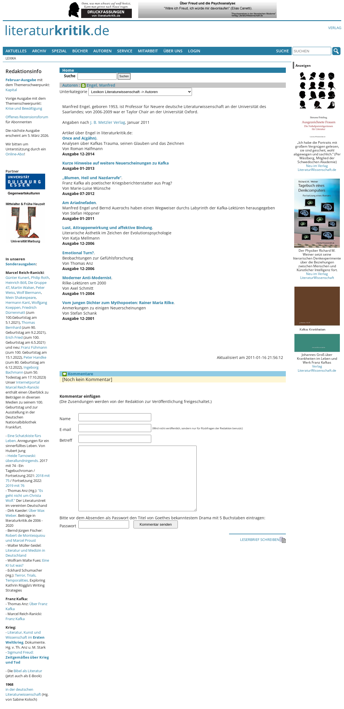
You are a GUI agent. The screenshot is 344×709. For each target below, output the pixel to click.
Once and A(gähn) (79, 138)
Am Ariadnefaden (79, 202)
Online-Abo (15, 153)
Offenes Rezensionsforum (27, 116)
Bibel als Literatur (28, 670)
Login (194, 50)
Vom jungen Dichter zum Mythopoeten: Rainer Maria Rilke (118, 302)
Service (124, 50)
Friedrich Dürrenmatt (21, 310)
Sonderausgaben (21, 263)
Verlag (334, 27)
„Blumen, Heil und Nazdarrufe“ (91, 177)
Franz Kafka (15, 618)
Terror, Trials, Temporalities (21, 578)
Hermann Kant (18, 302)
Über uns (173, 50)
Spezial (59, 50)
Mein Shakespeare (21, 297)
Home (68, 70)
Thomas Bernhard (20, 325)
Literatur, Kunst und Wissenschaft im (25, 637)
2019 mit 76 (15, 485)
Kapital (11, 89)
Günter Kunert (17, 277)
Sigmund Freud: (27, 657)
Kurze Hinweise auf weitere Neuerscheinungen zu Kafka (115, 163)
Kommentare (77, 373)
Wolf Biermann (29, 292)
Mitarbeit (148, 50)
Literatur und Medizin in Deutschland (25, 553)
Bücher (80, 50)
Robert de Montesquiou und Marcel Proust (25, 538)
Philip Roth (40, 277)
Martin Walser (22, 287)
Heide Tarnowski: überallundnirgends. (22, 458)
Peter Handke (35, 357)
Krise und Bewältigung (24, 108)
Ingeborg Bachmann (22, 370)
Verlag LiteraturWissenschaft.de (317, 368)
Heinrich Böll (16, 282)
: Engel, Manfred (96, 85)
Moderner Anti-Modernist (86, 277)
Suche (282, 50)
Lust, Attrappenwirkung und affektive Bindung (107, 227)
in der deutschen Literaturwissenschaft (23, 692)
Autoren (102, 50)
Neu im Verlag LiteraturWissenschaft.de (317, 167)
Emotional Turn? (78, 252)
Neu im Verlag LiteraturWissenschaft (317, 275)
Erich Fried (14, 337)
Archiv (39, 50)
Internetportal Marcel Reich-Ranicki (23, 385)
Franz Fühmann (34, 347)
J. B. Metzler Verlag (107, 122)
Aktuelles (16, 50)
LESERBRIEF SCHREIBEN (263, 552)
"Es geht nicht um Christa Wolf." (24, 495)
